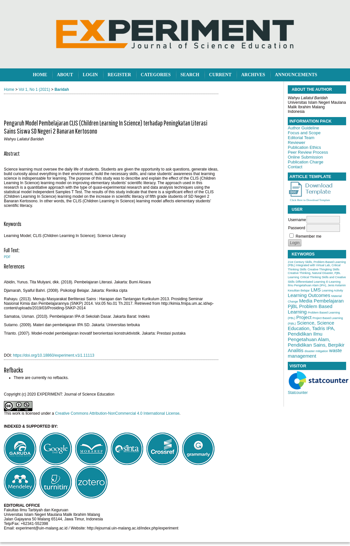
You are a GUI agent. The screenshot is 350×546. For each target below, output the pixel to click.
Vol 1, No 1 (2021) (34, 89)
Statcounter (298, 392)
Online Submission (305, 157)
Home (40, 74)
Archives (253, 74)
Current (220, 74)
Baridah (61, 89)
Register (119, 74)
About (65, 74)
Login (90, 74)
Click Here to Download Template (310, 200)
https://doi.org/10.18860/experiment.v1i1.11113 (53, 355)
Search (190, 74)
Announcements (296, 74)
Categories (155, 74)
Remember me (308, 236)
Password (296, 228)
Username (297, 220)
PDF (7, 257)
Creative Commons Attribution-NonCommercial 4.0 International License (117, 413)
